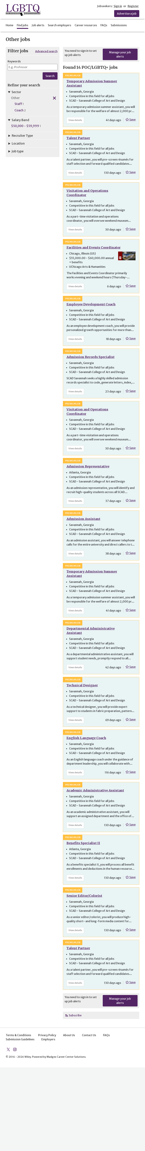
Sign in (118, 6)
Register (133, 6)
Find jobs (22, 25)
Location (16, 143)
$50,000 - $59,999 (25, 126)
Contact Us (89, 1035)
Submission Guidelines (20, 1039)
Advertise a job (127, 13)
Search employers (59, 25)
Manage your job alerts (120, 54)
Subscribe (75, 1015)
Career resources (86, 25)
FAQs (103, 25)
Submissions (119, 25)
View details (76, 120)
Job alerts (38, 25)
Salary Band (18, 120)
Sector (14, 92)
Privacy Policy (47, 1035)
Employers (48, 1039)
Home (9, 25)
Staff (18, 104)
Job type (16, 151)
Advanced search (46, 51)
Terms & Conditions (18, 1035)
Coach (19, 110)
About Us (69, 1035)
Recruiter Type (20, 136)
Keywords (14, 61)
